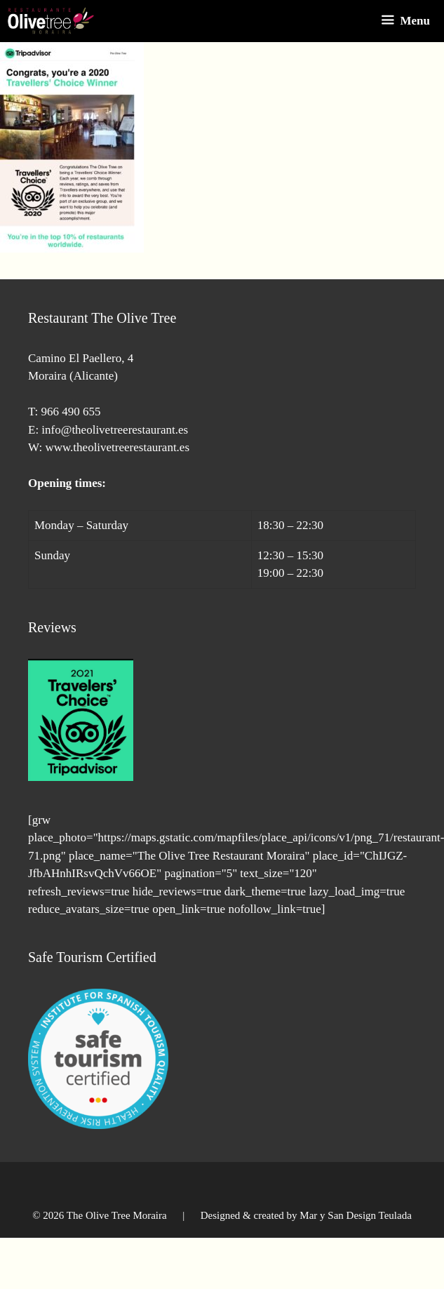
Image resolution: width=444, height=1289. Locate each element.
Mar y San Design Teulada (355, 1215)
